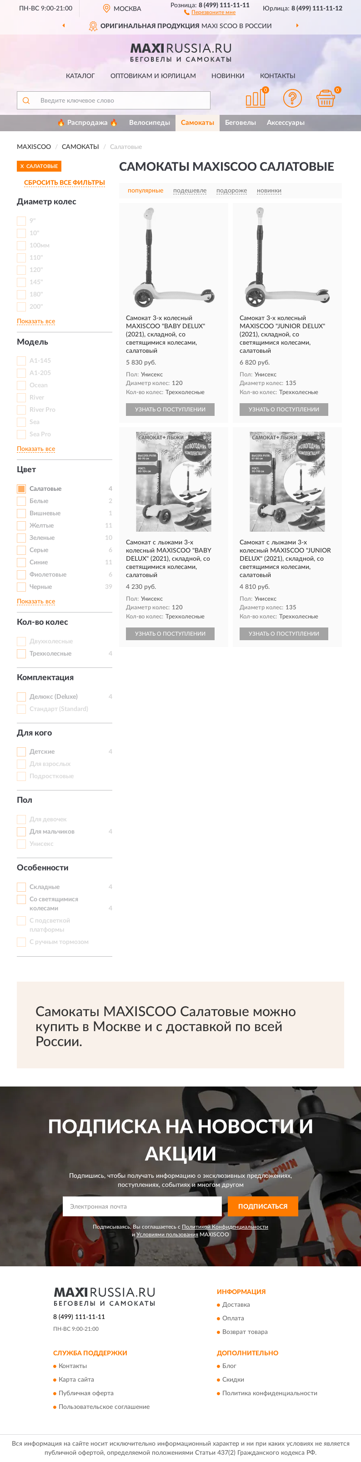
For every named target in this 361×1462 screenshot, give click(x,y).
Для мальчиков (52, 832)
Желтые (42, 526)
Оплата (233, 1318)
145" (36, 282)
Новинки (228, 76)
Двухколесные (51, 641)
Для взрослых (50, 764)
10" (35, 233)
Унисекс (42, 844)
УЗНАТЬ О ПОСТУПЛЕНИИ (170, 409)
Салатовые (45, 489)
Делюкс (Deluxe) (54, 697)
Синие (39, 562)
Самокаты (197, 122)
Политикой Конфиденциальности (225, 1227)
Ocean (39, 385)
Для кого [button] (34, 733)
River (37, 398)
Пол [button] (24, 800)
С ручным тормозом (59, 942)
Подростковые (52, 776)
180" (36, 294)
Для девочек (48, 819)
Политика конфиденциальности (269, 1394)
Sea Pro (40, 434)
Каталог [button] (80, 76)
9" (33, 221)
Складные (45, 887)
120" (36, 270)
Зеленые (42, 538)
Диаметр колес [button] (46, 202)
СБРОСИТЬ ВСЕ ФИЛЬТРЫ (64, 183)
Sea (35, 422)
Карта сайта (76, 1380)
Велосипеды (149, 122)
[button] (210, 12)
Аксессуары (286, 122)
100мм (40, 245)
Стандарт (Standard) (59, 709)
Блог (229, 1366)
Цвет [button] (26, 470)
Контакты (278, 76)
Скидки (233, 1380)
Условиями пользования (167, 1234)
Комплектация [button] (45, 678)
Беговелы (240, 122)
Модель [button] (32, 342)
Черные (41, 587)
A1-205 (40, 373)
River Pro (42, 410)
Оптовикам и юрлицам (153, 76)
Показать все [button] (36, 321)
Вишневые (45, 513)
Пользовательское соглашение (104, 1407)
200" (36, 307)
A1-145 (40, 361)
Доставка (236, 1305)
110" (36, 258)
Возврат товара (245, 1332)
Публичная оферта (86, 1394)
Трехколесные (50, 654)
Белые (39, 501)
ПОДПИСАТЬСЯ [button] (263, 1207)
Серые (39, 550)
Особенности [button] (43, 868)
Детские (42, 752)
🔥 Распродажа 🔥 (87, 122)
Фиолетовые (48, 575)
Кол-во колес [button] (42, 622)
